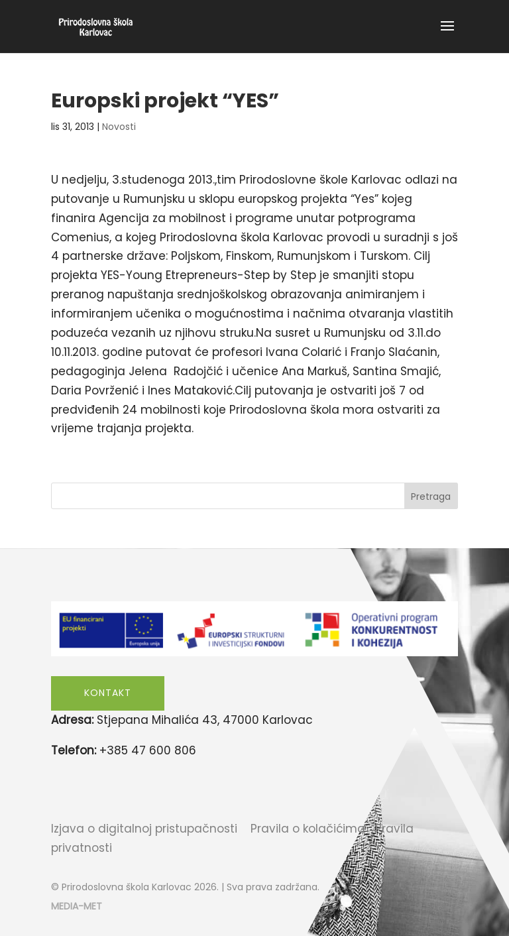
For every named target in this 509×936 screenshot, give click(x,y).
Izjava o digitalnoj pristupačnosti (144, 829)
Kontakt (107, 692)
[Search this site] (254, 496)
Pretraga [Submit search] (431, 496)
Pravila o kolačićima (308, 829)
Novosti (119, 126)
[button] (447, 34)
